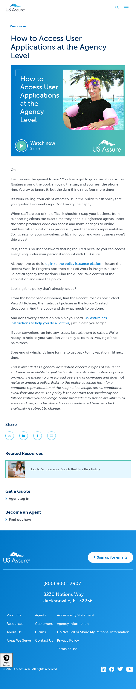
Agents (40, 615)
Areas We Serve (19, 640)
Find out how (20, 519)
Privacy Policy (68, 640)
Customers (44, 624)
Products (14, 615)
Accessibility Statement (75, 615)
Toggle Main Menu (125, 8)
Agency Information (73, 624)
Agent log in (19, 498)
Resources (18, 26)
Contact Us (44, 640)
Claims (40, 632)
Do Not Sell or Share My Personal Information (93, 632)
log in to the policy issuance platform (74, 264)
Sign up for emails (112, 557)
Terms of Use (67, 649)
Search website (116, 7)
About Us (14, 632)
